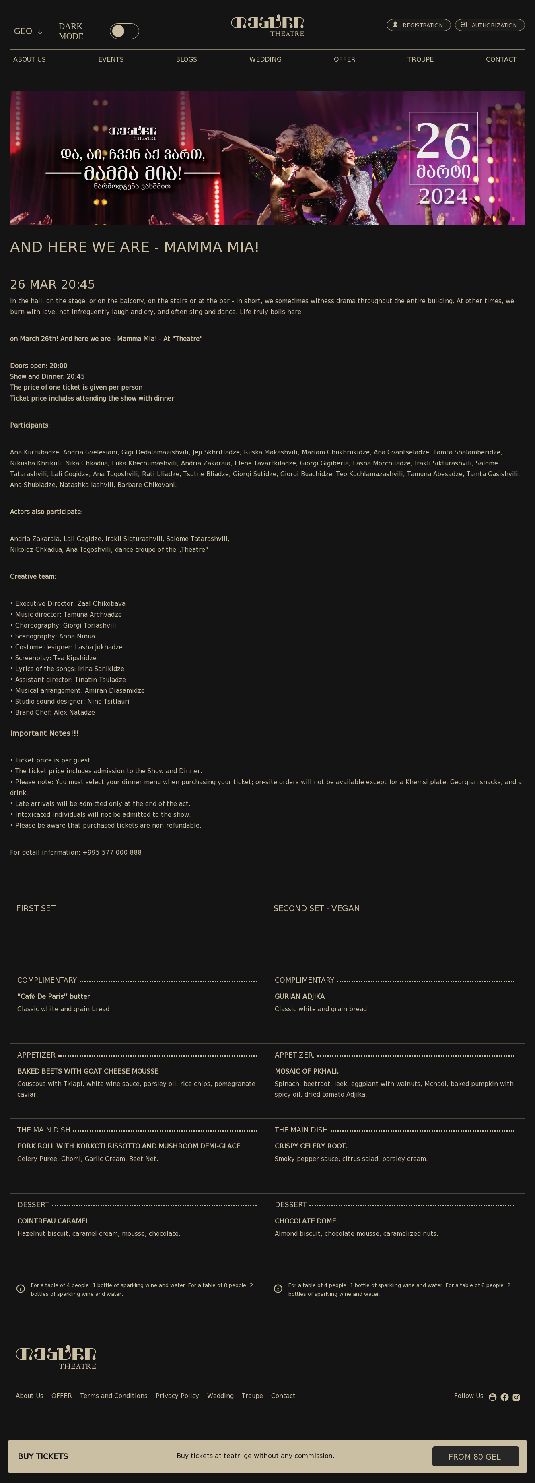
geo (28, 31)
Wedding (220, 1397)
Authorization (487, 25)
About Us (29, 1397)
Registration (414, 25)
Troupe (252, 1397)
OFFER (61, 1397)
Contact (283, 1397)
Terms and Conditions (114, 1397)
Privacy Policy (177, 1397)
